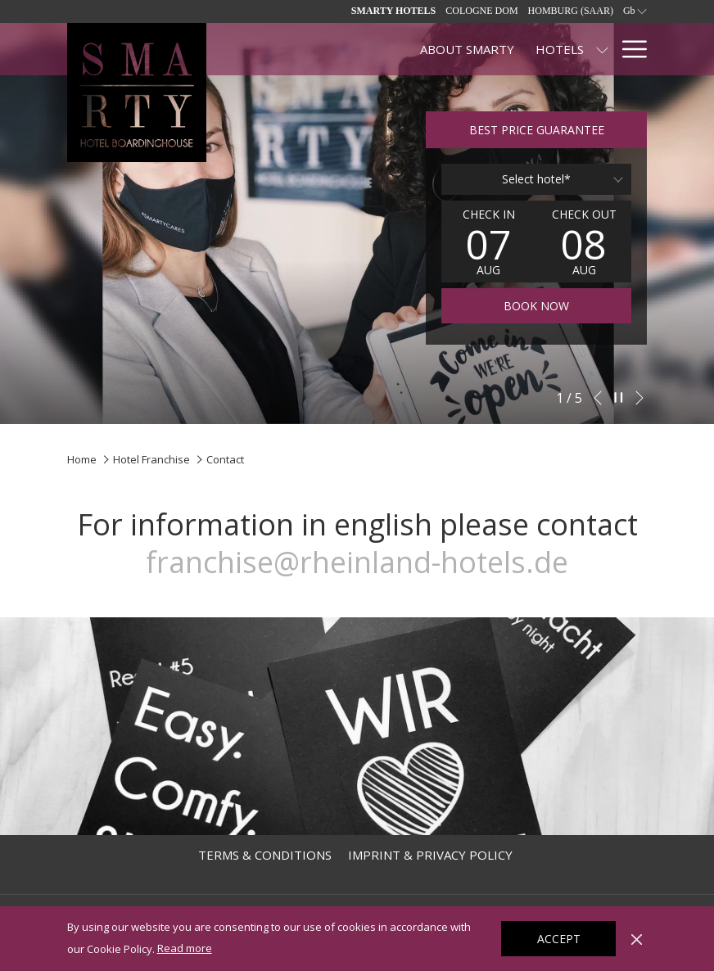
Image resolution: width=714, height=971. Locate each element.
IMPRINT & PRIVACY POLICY (430, 855)
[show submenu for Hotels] (448, 49)
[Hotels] (405, 49)
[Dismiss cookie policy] (636, 938)
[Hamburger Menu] (628, 49)
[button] (488, 241)
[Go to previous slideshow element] (597, 398)
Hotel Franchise (151, 459)
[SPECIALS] (493, 49)
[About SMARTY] (312, 49)
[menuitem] (265, 855)
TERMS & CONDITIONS (265, 855)
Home (82, 459)
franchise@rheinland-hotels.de (357, 562)
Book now (536, 306)
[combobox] (536, 179)
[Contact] (570, 49)
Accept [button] (559, 938)
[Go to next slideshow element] (639, 398)
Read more (186, 948)
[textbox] (536, 179)
